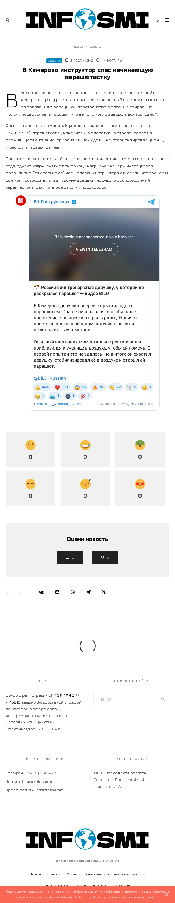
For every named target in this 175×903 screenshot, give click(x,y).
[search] (163, 699)
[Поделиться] (41, 592)
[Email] (57, 592)
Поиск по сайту (45, 874)
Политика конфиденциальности (115, 874)
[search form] (125, 699)
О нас (72, 874)
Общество (54, 60)
